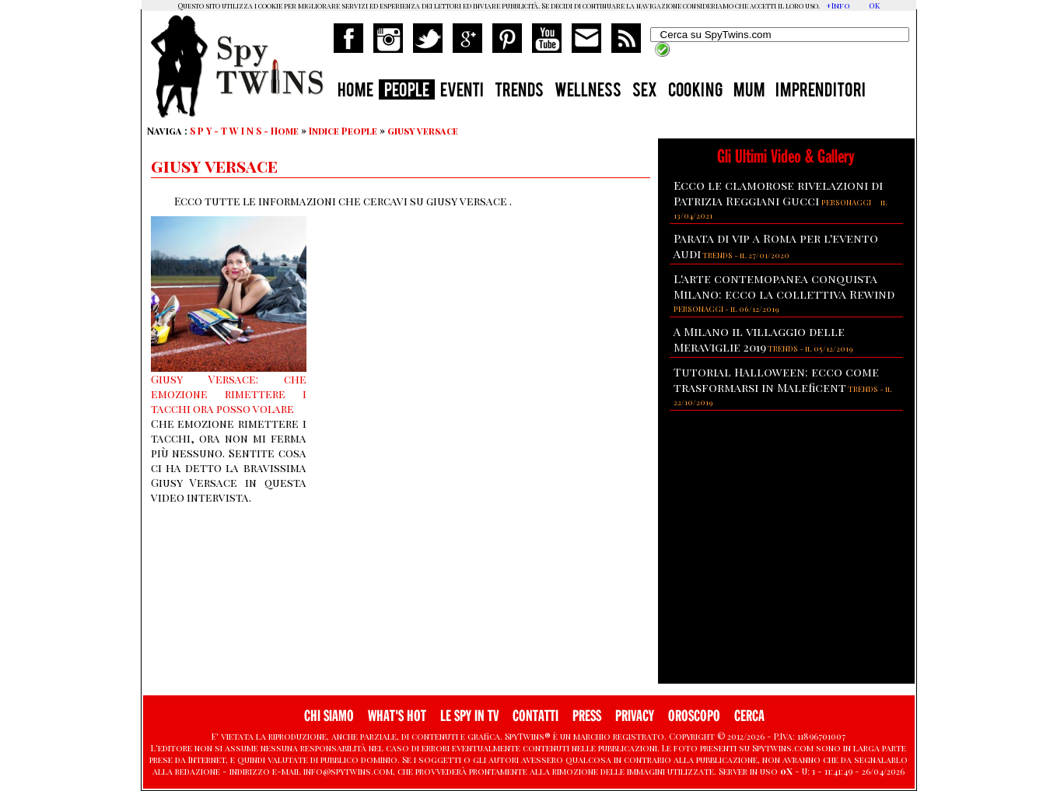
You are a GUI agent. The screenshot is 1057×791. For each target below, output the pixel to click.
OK (874, 5)
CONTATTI (535, 716)
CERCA (749, 716)
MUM (749, 92)
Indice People (343, 130)
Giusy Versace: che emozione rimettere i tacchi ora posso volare (228, 394)
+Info (838, 5)
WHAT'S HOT (397, 716)
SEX (644, 92)
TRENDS (519, 92)
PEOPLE (406, 92)
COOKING (695, 92)
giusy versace (422, 130)
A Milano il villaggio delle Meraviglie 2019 (759, 339)
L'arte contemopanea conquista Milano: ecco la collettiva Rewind (784, 286)
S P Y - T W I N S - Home (244, 130)
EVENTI (462, 92)
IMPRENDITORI (820, 92)
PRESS (586, 716)
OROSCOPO (694, 716)
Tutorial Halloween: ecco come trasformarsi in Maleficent (776, 379)
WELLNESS (588, 92)
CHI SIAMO (329, 716)
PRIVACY (634, 716)
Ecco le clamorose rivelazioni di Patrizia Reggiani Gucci (778, 192)
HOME (355, 92)
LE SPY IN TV (469, 716)
